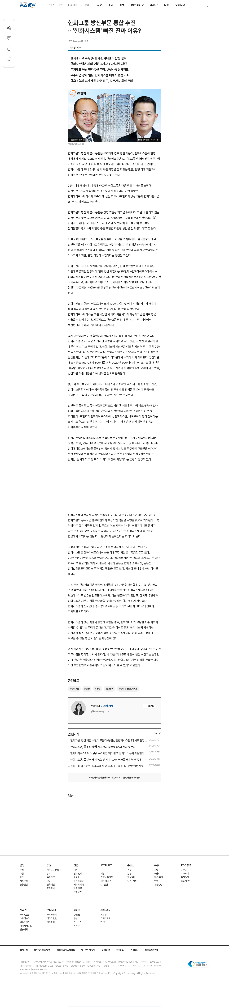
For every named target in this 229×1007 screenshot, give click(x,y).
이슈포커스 (25, 922)
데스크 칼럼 (52, 918)
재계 (76, 869)
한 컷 (103, 922)
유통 (166, 5)
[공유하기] (9, 28)
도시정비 (131, 877)
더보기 (157, 733)
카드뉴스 (77, 922)
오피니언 (180, 5)
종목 (49, 873)
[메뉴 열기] (195, 5)
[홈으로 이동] (27, 5)
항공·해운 (78, 888)
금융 (99, 5)
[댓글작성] (9, 38)
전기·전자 (78, 873)
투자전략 (51, 877)
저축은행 (24, 881)
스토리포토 (105, 918)
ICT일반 (104, 884)
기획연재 (77, 925)
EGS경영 (72, 5)
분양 (129, 873)
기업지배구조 (26, 925)
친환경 (184, 869)
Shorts (77, 914)
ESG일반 (185, 881)
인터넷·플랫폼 (107, 877)
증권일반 (51, 888)
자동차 (76, 877)
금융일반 (24, 884)
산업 (122, 5)
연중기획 (24, 929)
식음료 (157, 873)
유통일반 (158, 884)
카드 (22, 877)
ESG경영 (186, 865)
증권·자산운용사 (54, 869)
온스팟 (103, 914)
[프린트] (9, 49)
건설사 (130, 869)
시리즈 (52, 5)
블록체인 (51, 884)
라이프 (61, 5)
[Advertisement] (114, 487)
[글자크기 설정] (9, 59)
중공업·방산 (79, 881)
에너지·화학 (79, 884)
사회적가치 (186, 873)
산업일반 (77, 892)
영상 (76, 918)
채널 (156, 869)
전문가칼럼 (52, 914)
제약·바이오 (106, 881)
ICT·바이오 (137, 5)
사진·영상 (84, 5)
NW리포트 (24, 914)
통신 (103, 869)
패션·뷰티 (158, 877)
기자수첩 (51, 922)
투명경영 (185, 877)
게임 (103, 873)
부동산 (154, 5)
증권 (110, 5)
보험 (22, 873)
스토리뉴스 (25, 918)
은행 (22, 869)
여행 (156, 881)
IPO (48, 881)
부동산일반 (132, 881)
